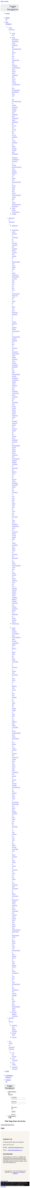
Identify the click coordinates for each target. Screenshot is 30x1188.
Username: (14, 1097)
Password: (14, 1101)
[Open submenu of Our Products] (6, 26)
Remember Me (14, 1107)
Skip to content (4, 1)
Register (13, 1114)
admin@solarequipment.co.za (16, 1147)
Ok (25, 1185)
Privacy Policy (16, 1172)
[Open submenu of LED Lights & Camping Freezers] (9, 1051)
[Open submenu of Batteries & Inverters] (9, 224)
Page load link (4, 1181)
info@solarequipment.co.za (15, 1150)
